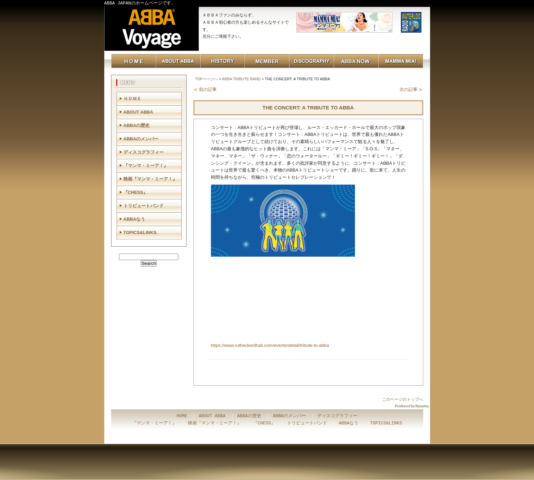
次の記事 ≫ (411, 89)
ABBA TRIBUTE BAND (241, 79)
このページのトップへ (402, 399)
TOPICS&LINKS (386, 423)
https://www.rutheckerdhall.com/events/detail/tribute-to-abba (270, 345)
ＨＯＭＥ (132, 98)
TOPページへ (206, 79)
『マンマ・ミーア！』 (145, 165)
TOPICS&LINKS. (140, 232)
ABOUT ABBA (138, 112)
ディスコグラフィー (143, 152)
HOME (182, 416)
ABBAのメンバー (141, 138)
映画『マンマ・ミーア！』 (150, 179)
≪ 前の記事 (205, 89)
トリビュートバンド (143, 205)
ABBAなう (134, 219)
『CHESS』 (135, 192)
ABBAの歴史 (136, 125)
